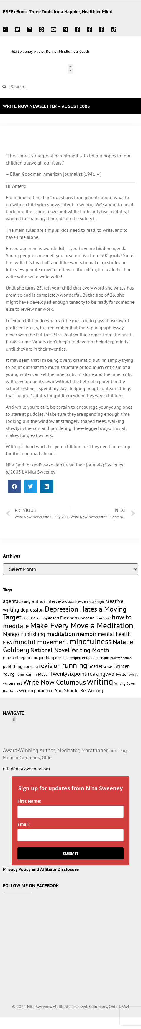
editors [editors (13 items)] (53, 618)
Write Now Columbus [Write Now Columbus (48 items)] (54, 682)
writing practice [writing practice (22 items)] (36, 690)
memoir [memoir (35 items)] (86, 633)
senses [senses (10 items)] (108, 666)
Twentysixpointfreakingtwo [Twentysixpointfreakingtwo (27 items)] (82, 673)
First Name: (29, 801)
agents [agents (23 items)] (10, 601)
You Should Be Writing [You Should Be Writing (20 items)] (79, 690)
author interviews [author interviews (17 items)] (49, 601)
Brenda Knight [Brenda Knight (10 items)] (94, 601)
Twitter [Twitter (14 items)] (121, 674)
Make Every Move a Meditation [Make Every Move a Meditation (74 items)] (81, 625)
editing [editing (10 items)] (42, 618)
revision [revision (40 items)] (50, 665)
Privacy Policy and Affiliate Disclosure (41, 869)
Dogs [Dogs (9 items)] (26, 618)
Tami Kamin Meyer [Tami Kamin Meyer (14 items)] (32, 674)
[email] (70, 835)
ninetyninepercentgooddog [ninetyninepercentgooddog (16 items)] (28, 657)
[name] (70, 812)
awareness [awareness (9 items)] (75, 602)
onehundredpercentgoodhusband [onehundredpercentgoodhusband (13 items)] (82, 657)
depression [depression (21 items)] (32, 609)
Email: (23, 824)
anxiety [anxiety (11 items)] (25, 601)
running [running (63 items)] (74, 665)
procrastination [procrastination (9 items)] (121, 658)
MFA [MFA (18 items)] (7, 642)
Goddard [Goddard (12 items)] (87, 618)
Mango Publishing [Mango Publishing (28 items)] (24, 633)
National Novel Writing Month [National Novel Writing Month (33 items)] (69, 650)
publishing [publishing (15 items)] (12, 666)
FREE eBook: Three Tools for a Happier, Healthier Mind (57, 11)
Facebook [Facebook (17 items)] (70, 618)
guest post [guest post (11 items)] (103, 618)
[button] (70, 69)
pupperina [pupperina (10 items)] (31, 666)
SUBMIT (70, 853)
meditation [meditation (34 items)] (60, 634)
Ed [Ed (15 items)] (33, 618)
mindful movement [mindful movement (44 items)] (40, 641)
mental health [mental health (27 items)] (114, 633)
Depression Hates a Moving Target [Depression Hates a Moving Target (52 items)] (65, 613)
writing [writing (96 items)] (100, 681)
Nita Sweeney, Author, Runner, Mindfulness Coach (49, 51)
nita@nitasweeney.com (26, 769)
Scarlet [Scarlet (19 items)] (95, 666)
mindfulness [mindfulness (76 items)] (91, 641)
